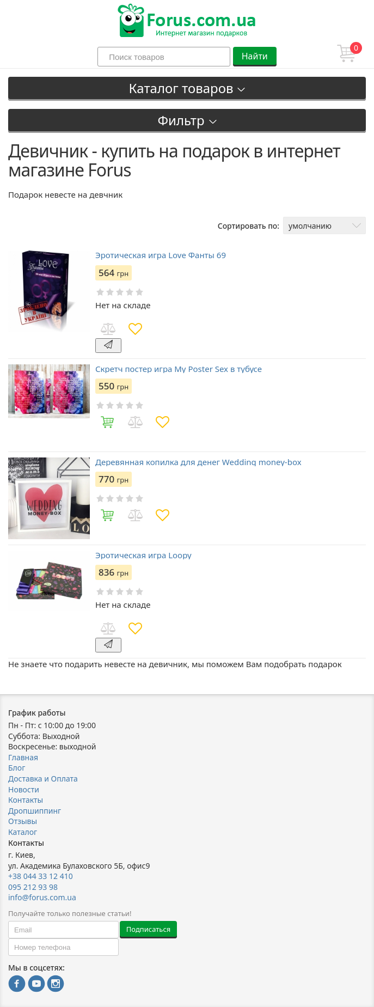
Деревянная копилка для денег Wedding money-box (198, 462)
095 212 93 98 (33, 887)
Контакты (25, 800)
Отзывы (22, 821)
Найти (255, 56)
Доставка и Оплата (43, 778)
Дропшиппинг (34, 810)
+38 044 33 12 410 (40, 876)
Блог (16, 767)
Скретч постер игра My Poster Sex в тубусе (178, 369)
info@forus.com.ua (42, 897)
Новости (23, 789)
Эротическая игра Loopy (143, 555)
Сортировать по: (248, 226)
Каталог (22, 832)
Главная (23, 757)
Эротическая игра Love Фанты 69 (160, 255)
